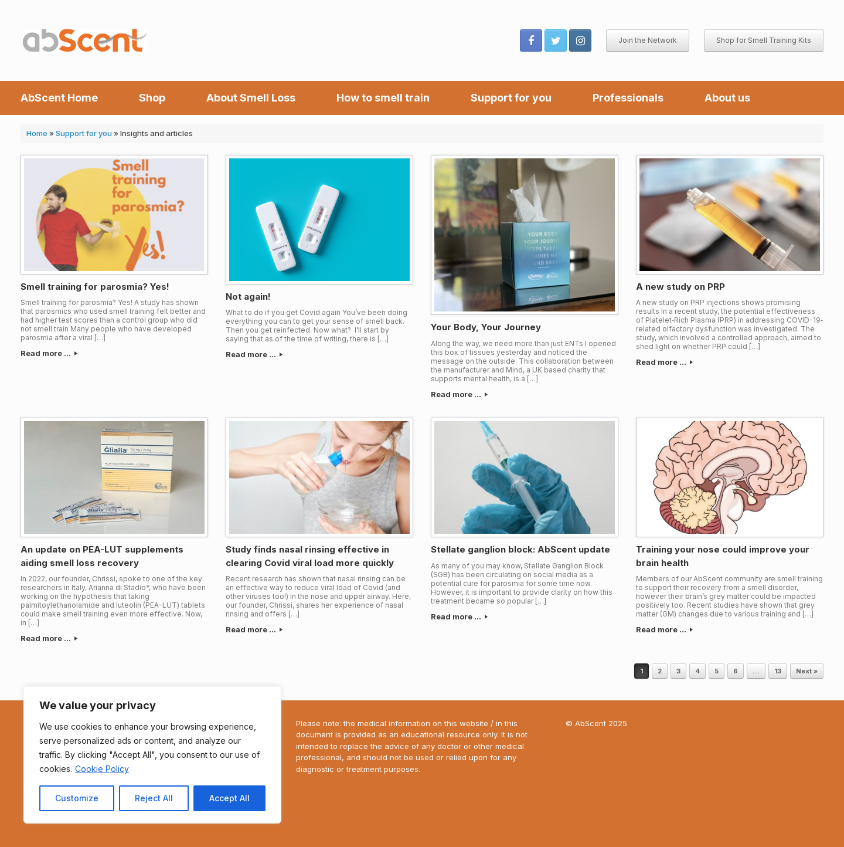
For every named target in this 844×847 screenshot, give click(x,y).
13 (777, 671)
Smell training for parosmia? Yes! (95, 286)
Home (36, 133)
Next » (807, 671)
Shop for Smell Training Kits (763, 40)
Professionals (628, 98)
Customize (76, 798)
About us (727, 98)
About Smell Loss (250, 98)
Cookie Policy (102, 769)
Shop (152, 98)
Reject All (154, 798)
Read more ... (49, 353)
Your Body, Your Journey (486, 327)
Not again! (248, 296)
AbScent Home (59, 98)
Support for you (511, 98)
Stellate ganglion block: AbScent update (520, 549)
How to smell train (383, 98)
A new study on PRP (680, 286)
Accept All (229, 798)
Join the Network (647, 40)
